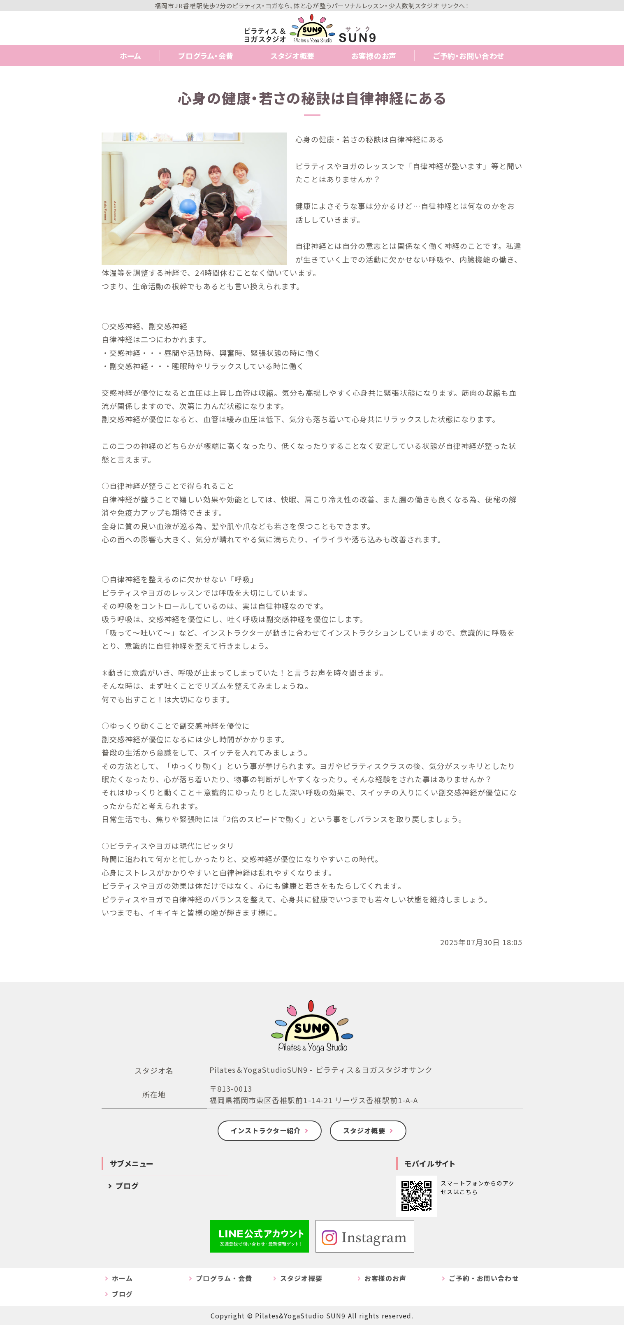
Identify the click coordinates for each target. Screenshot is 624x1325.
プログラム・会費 (206, 55)
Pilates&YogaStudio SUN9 (300, 1315)
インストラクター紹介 (266, 1130)
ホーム (131, 55)
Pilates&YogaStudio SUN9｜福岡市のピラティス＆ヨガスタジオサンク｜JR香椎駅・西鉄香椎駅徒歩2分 (312, 28)
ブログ (127, 1185)
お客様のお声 (373, 55)
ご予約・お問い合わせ (468, 55)
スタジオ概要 (293, 55)
